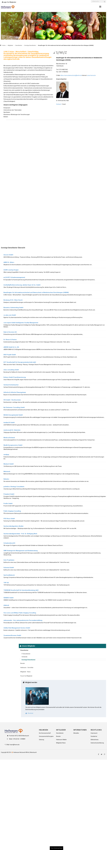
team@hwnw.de (14, 744)
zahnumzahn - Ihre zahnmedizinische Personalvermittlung (23, 620)
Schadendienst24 (9, 543)
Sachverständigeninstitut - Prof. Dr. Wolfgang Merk (20, 534)
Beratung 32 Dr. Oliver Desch (13, 300)
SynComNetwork (9, 575)
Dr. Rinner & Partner (10, 339)
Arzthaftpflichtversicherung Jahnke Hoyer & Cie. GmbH (22, 285)
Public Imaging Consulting (12, 511)
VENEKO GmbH (8, 598)
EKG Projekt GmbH (10, 355)
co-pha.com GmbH (10, 315)
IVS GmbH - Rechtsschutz (12, 400)
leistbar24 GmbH (9, 422)
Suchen (105, 2)
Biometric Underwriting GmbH (13, 307)
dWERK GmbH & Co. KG (11, 347)
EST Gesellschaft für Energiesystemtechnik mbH (20, 362)
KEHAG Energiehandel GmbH (13, 415)
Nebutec (6, 479)
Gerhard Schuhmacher (11, 385)
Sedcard (58, 104)
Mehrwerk (7, 471)
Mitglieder (10, 45)
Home (3, 45)
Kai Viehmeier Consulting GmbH (14, 407)
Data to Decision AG (10, 332)
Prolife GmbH (8, 503)
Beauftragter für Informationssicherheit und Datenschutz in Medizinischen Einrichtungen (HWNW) (36, 292)
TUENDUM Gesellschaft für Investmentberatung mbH (21, 590)
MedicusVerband (9, 437)
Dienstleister (18, 45)
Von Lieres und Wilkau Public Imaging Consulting (20, 613)
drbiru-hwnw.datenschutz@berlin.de (71, 75)
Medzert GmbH (9, 464)
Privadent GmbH (9, 494)
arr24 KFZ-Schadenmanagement (14, 277)
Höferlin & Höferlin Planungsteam (15, 392)
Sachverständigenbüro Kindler (14, 526)
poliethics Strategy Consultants (14, 486)
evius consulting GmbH (11, 370)
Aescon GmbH (8, 255)
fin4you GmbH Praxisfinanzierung (15, 377)
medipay (6, 454)
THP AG (6, 582)
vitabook (6, 605)
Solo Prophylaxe (9, 560)
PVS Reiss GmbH (9, 518)
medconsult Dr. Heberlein (12, 430)
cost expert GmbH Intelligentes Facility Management (21, 322)
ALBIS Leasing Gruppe (11, 270)
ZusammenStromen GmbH (12, 635)
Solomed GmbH (9, 567)
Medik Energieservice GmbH (13, 445)
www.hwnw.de (91, 75)
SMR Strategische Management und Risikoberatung (21, 550)
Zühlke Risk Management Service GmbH (17, 628)
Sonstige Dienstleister (30, 45)
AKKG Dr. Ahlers (9, 262)
